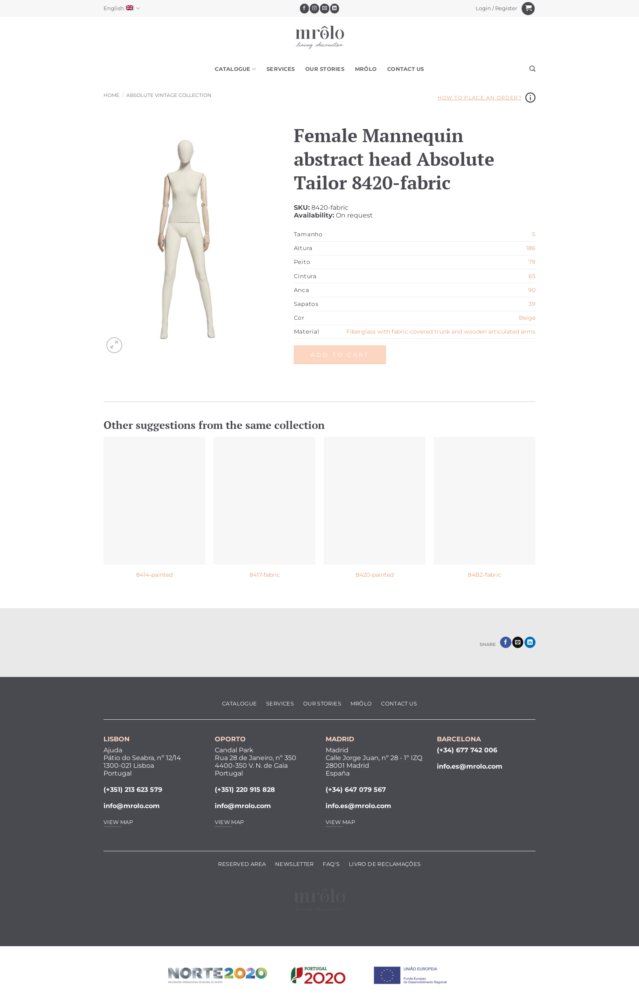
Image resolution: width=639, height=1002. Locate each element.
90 (531, 290)
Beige (527, 317)
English (122, 8)
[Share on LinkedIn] (529, 642)
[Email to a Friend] (517, 642)
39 (532, 304)
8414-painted (154, 574)
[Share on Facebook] (505, 642)
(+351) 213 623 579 (133, 789)
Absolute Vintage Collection (169, 95)
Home (111, 95)
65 (532, 276)
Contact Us (405, 69)
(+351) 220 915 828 (245, 789)
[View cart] (528, 8)
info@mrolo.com (132, 806)
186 (530, 248)
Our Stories (324, 69)
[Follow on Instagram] (314, 8)
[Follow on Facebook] (304, 8)
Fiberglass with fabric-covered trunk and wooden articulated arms (440, 331)
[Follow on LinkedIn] (334, 8)
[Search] (532, 69)
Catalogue (235, 69)
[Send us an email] (324, 8)
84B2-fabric (484, 574)
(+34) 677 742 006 (467, 750)
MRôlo (366, 69)
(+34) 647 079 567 (356, 789)
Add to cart (340, 354)
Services (281, 69)
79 (532, 262)
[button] (496, 8)
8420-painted (375, 574)
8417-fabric (264, 574)
